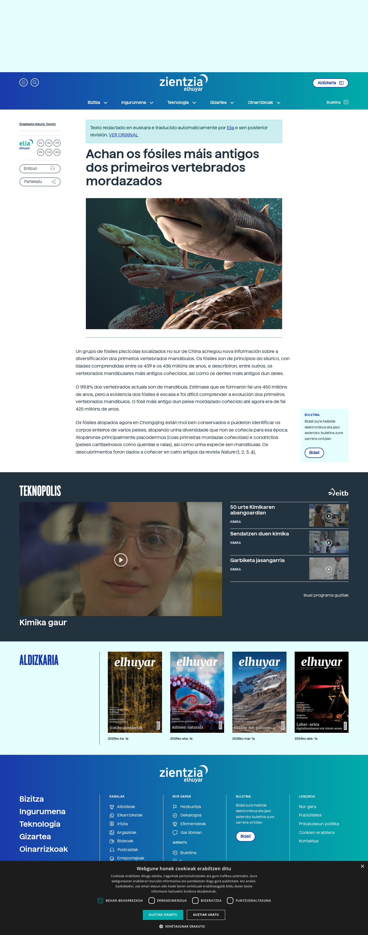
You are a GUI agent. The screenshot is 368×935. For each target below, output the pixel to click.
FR (57, 143)
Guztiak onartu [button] (163, 914)
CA (49, 152)
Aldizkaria (331, 82)
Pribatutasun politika (319, 823)
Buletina (338, 102)
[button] (23, 82)
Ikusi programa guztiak (326, 595)
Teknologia (40, 824)
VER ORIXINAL (123, 134)
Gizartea (35, 836)
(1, (238, 452)
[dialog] (184, 898)
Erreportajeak (126, 858)
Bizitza (31, 798)
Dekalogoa (186, 815)
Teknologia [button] (182, 102)
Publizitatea (310, 815)
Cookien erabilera (317, 832)
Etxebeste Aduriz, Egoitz (37, 124)
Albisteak (122, 807)
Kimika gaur (43, 622)
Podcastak (123, 850)
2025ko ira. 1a (118, 738)
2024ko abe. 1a (306, 738)
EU (40, 143)
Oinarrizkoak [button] (264, 102)
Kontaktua (308, 841)
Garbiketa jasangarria (257, 560)
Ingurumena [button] (137, 102)
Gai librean (187, 832)
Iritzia (118, 824)
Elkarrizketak (126, 815)
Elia (230, 127)
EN (40, 152)
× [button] (362, 866)
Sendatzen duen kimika (259, 534)
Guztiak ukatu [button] (206, 914)
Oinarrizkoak (43, 849)
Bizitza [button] (98, 102)
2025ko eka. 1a (181, 738)
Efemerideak (189, 824)
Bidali (314, 452)
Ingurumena (42, 811)
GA (57, 152)
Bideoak (121, 841)
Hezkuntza (186, 807)
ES (48, 143)
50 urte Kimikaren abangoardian (252, 510)
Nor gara (307, 806)
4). (253, 452)
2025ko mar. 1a (243, 738)
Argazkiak (122, 832)
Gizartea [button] (222, 102)
